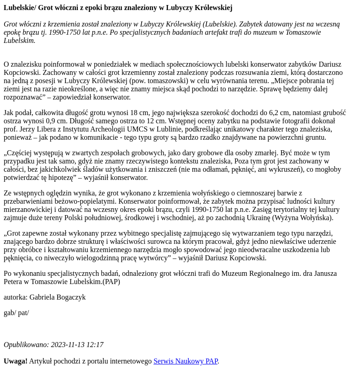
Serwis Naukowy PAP (186, 361)
